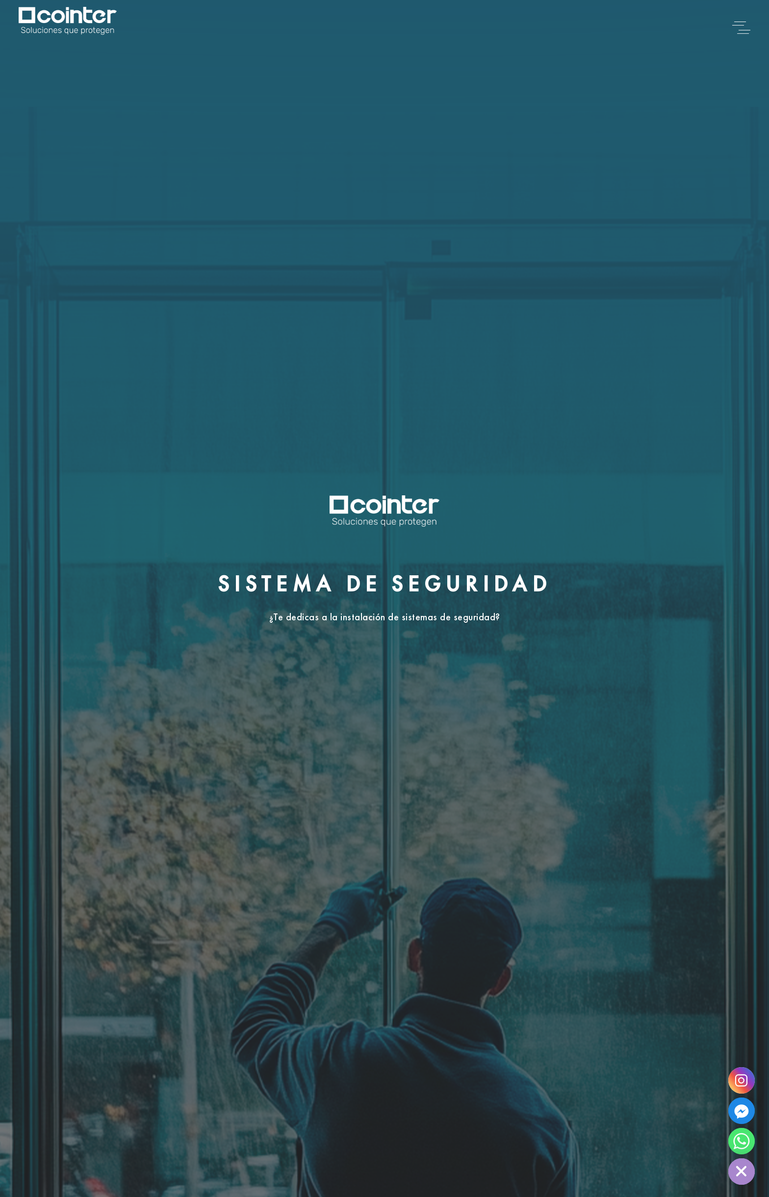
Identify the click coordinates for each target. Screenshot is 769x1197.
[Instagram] (741, 1080)
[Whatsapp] (741, 1141)
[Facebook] (741, 1111)
